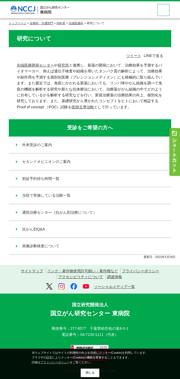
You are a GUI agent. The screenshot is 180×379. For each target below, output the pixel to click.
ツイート (133, 55)
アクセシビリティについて (80, 277)
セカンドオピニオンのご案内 (46, 161)
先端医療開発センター (35, 65)
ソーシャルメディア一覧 (114, 287)
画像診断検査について (40, 246)
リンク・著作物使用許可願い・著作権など (82, 271)
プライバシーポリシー (140, 271)
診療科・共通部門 (41, 23)
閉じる (90, 372)
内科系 (60, 23)
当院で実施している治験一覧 (46, 195)
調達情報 (114, 277)
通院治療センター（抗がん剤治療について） (59, 212)
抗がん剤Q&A (33, 229)
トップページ (17, 23)
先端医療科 (76, 23)
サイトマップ (32, 271)
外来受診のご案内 (37, 145)
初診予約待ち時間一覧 (40, 178)
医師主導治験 (83, 107)
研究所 (63, 65)
